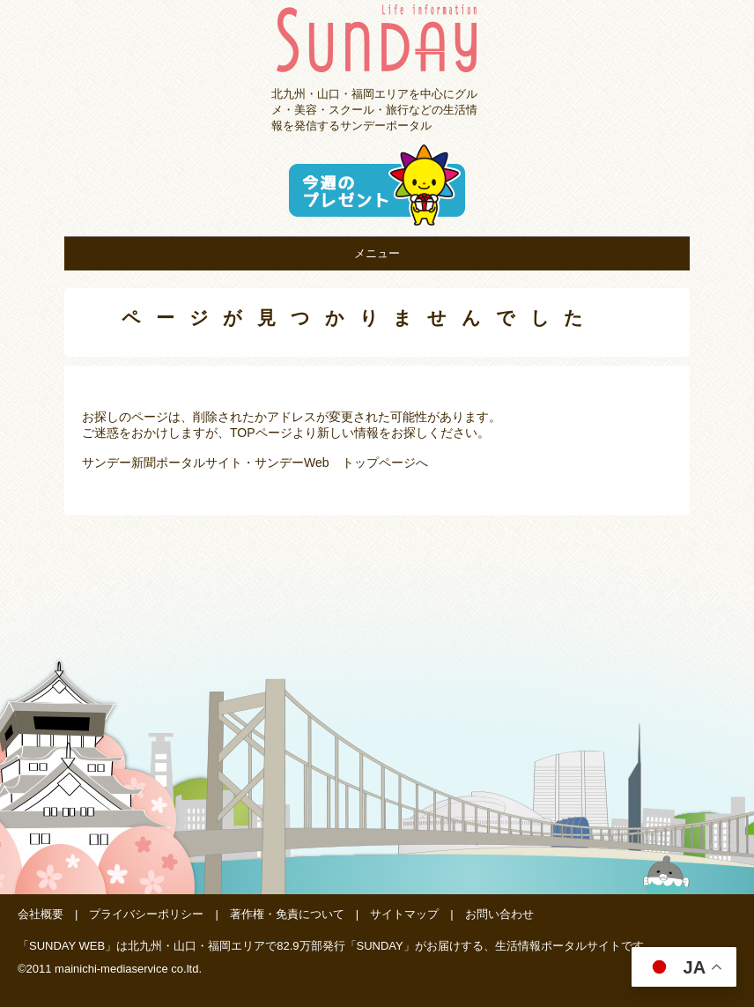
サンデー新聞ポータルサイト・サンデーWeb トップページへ (255, 462)
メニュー (377, 253)
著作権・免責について (287, 914)
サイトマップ (404, 914)
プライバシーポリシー (146, 914)
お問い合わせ (499, 914)
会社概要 (40, 914)
